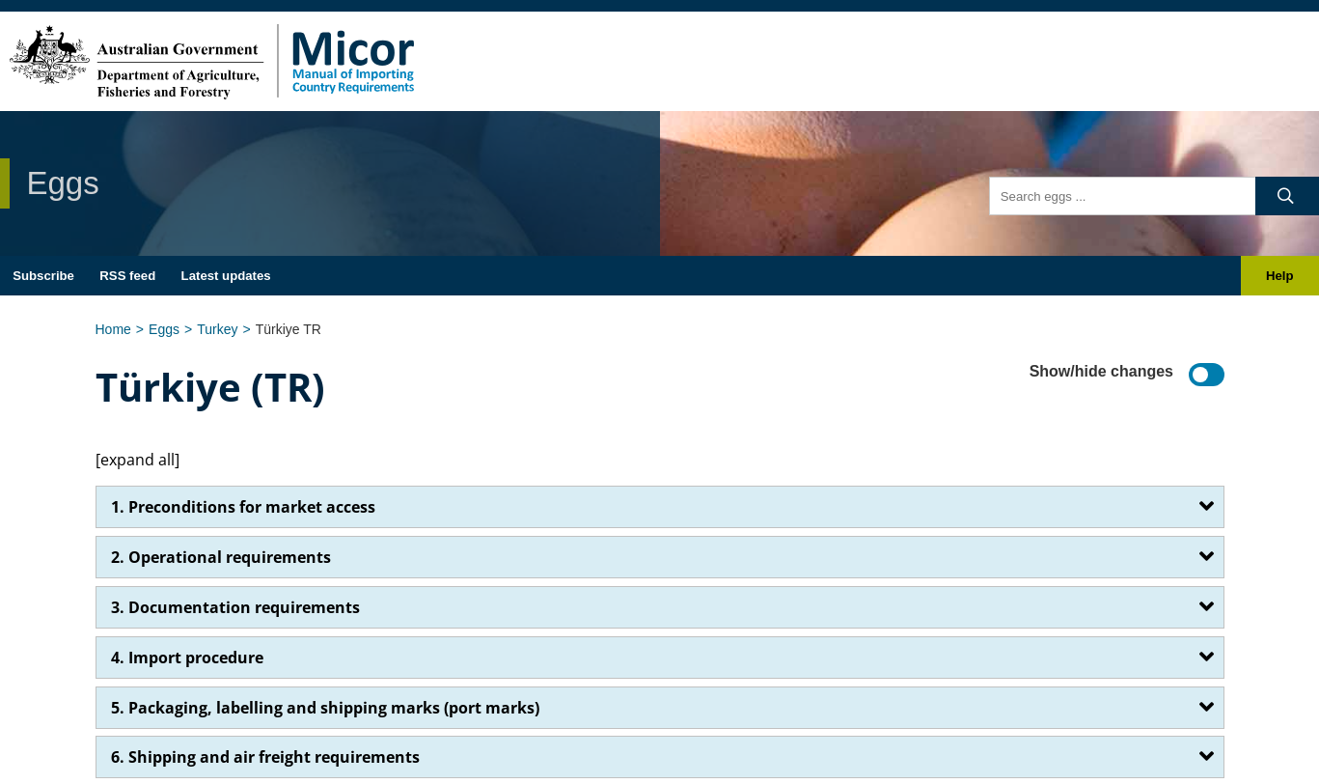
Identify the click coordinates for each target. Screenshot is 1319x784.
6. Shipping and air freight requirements (265, 757)
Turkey (217, 329)
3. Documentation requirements (235, 607)
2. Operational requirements (221, 557)
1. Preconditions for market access (243, 507)
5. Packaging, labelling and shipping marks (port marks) (325, 707)
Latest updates (226, 275)
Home (113, 329)
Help (1280, 275)
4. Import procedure (187, 657)
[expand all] (137, 459)
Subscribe (43, 275)
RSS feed (127, 275)
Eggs (164, 329)
